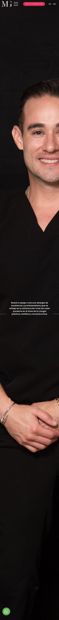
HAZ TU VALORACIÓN (34, 4)
